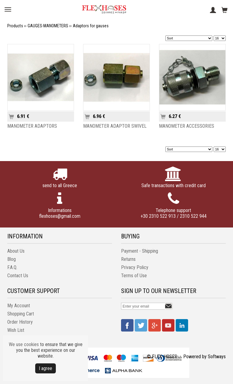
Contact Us (17, 275)
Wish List (15, 330)
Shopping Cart (20, 314)
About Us (16, 251)
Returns (128, 259)
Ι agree (45, 368)
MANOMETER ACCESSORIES (186, 126)
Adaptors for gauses (91, 25)
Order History (20, 322)
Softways (217, 356)
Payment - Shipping (139, 251)
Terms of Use (134, 275)
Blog (11, 259)
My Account (18, 305)
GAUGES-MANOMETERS (48, 25)
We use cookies (24, 344)
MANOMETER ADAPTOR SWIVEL (115, 126)
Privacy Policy (134, 267)
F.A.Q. (12, 267)
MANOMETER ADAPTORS (32, 126)
